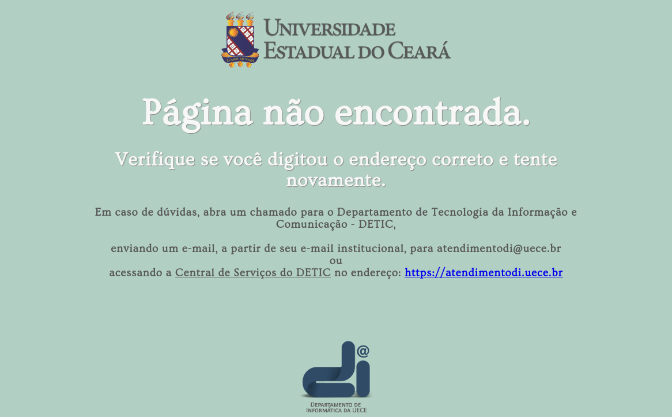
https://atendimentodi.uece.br (484, 273)
